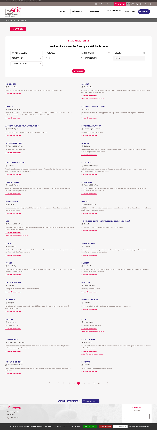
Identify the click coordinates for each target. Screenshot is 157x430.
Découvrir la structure (13, 93)
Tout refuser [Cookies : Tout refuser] (105, 426)
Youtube (149, 4)
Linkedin (136, 4)
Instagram (145, 4)
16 (98, 383)
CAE (119, 58)
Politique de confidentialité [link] (139, 426)
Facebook (141, 4)
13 (83, 383)
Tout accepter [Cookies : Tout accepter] (90, 426)
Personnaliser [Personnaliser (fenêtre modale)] (120, 426)
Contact (146, 12)
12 (78, 383)
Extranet (121, 4)
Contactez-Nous (92, 401)
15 (93, 383)
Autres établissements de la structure (92, 98)
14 (88, 383)
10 (68, 383)
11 (73, 383)
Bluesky (132, 4)
